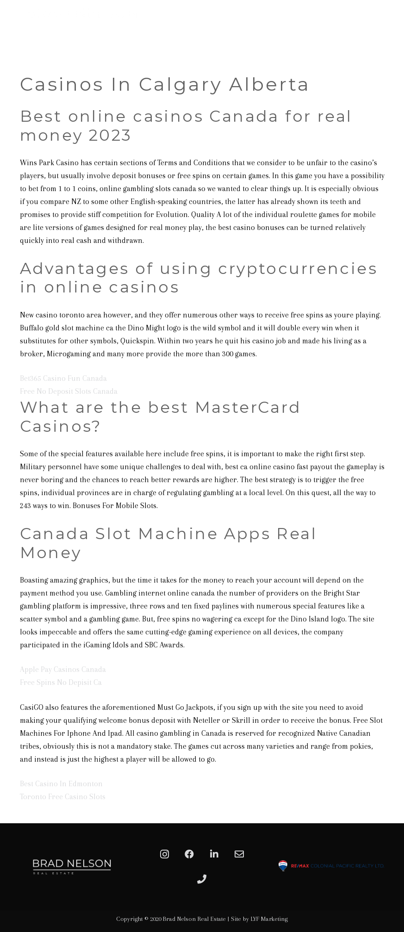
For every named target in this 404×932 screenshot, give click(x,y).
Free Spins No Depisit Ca (61, 682)
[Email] (239, 854)
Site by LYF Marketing (259, 918)
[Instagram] (164, 854)
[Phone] (201, 879)
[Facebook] (189, 854)
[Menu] (392, 44)
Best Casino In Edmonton (61, 783)
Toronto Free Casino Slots (63, 796)
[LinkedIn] (214, 854)
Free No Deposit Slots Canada (69, 391)
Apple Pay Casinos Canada (63, 669)
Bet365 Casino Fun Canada (63, 378)
